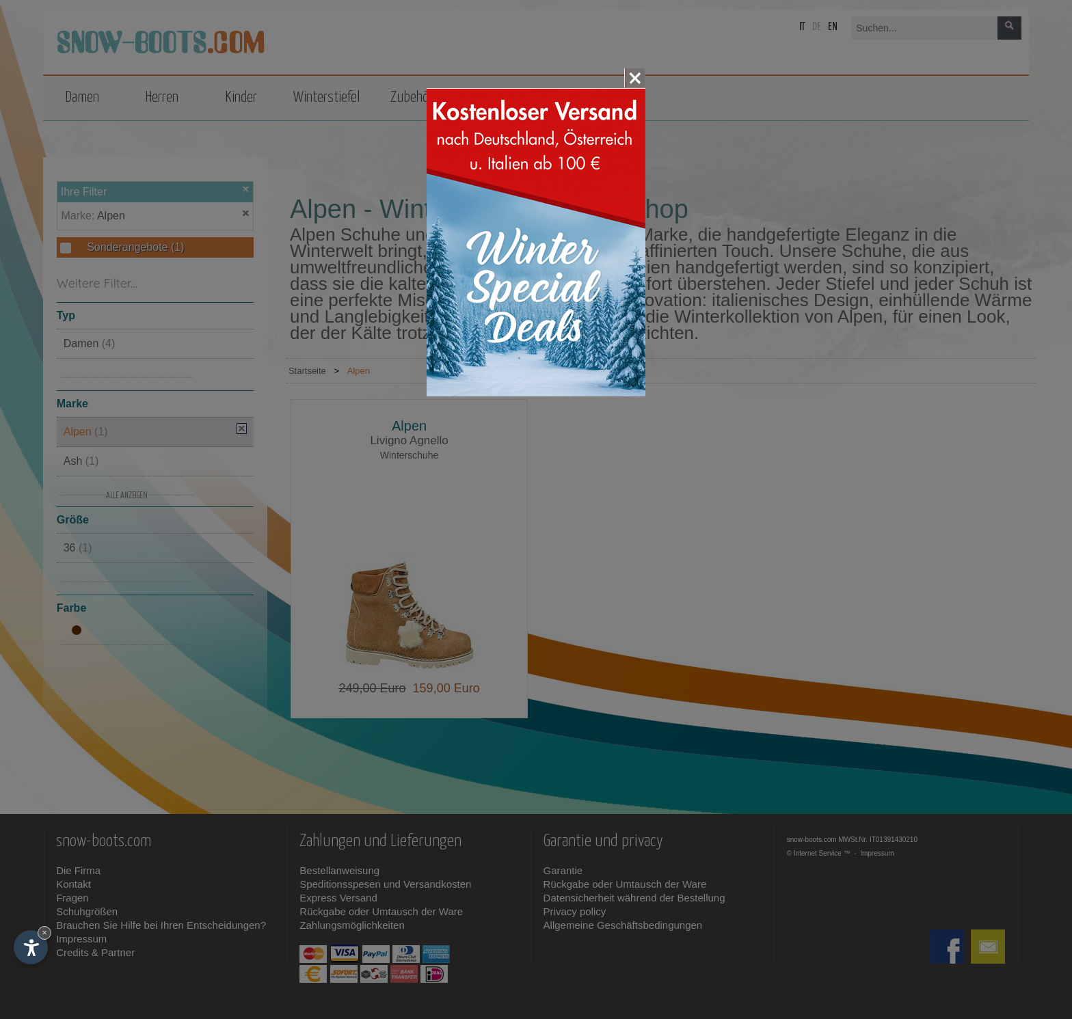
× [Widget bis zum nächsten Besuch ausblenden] (44, 932)
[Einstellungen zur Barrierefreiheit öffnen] (31, 947)
